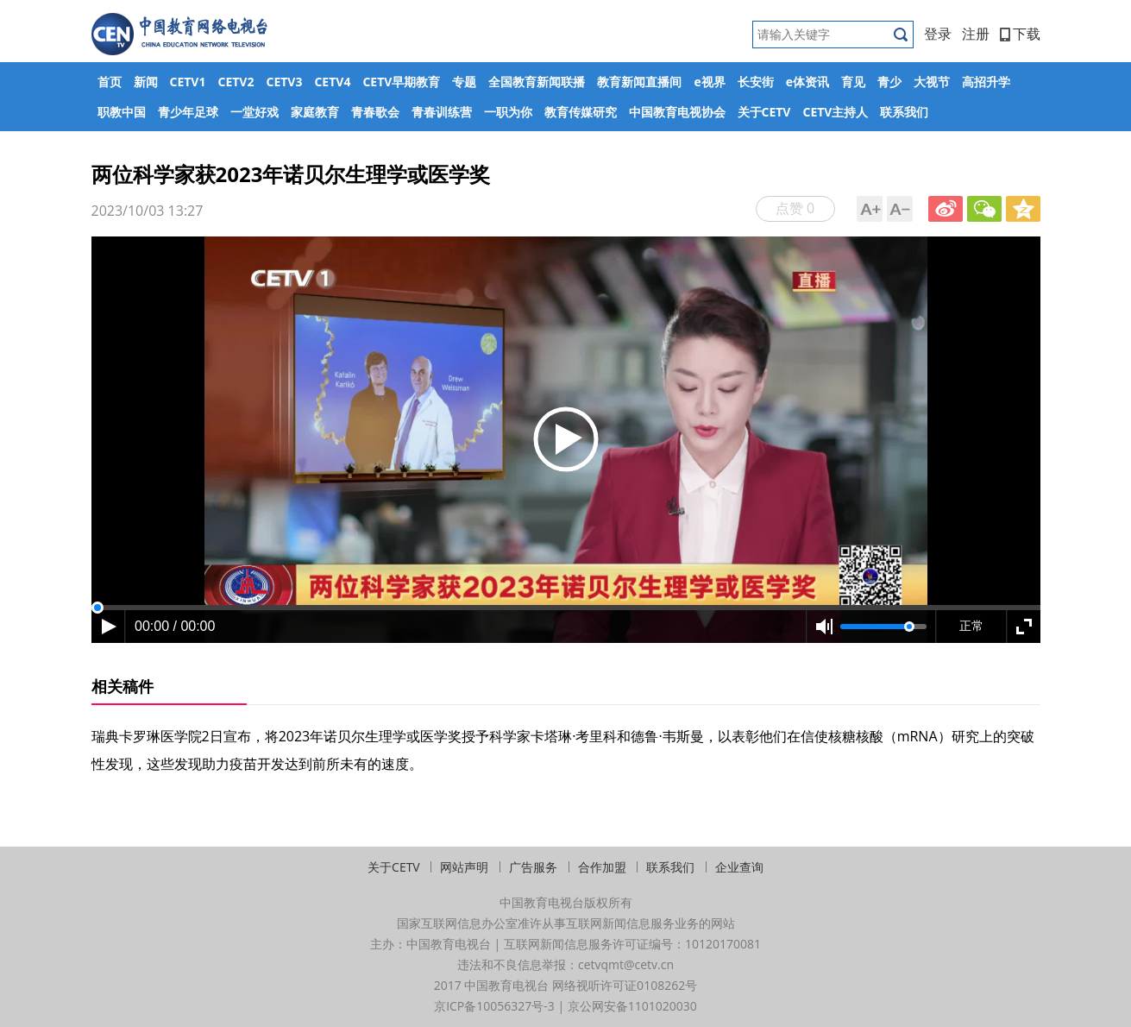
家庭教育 (315, 112)
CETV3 (284, 81)
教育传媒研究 (580, 112)
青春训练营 (442, 112)
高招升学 (986, 81)
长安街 (756, 81)
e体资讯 (807, 81)
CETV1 (188, 81)
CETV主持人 (835, 112)
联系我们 (904, 112)
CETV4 (332, 81)
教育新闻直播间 (639, 81)
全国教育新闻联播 (536, 81)
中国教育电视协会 (677, 112)
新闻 (146, 81)
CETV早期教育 (401, 81)
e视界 (709, 81)
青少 (889, 81)
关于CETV (764, 112)
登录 (938, 33)
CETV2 (235, 81)
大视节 (932, 81)
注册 (976, 33)
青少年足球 (188, 112)
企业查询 (739, 867)
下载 (1020, 33)
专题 (464, 81)
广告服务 (533, 867)
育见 (853, 81)
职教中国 (121, 112)
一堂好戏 (254, 112)
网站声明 (464, 867)
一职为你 (508, 112)
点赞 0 (795, 207)
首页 (109, 81)
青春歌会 (375, 112)
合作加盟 (602, 867)
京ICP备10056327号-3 (494, 1006)
